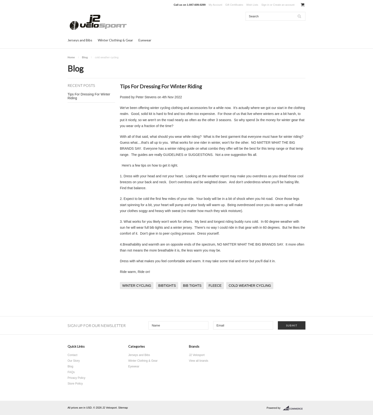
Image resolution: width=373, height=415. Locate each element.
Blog (85, 57)
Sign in (265, 4)
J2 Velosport (197, 355)
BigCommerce (294, 408)
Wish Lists (252, 4)
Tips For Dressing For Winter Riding (89, 96)
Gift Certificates (234, 4)
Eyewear (144, 40)
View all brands (198, 360)
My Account (215, 4)
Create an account (283, 4)
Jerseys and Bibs (80, 40)
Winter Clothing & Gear (115, 40)
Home (71, 57)
